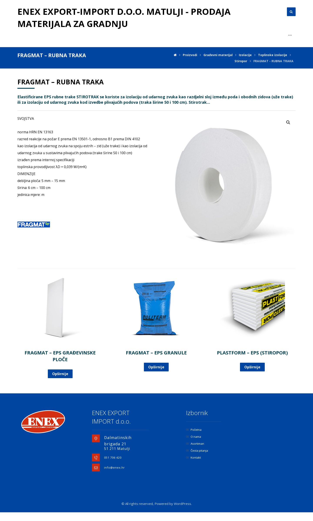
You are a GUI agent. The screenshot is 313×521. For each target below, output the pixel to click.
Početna (193, 430)
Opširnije (60, 373)
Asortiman (195, 444)
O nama (193, 437)
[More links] (290, 35)
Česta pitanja (197, 451)
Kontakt (193, 457)
